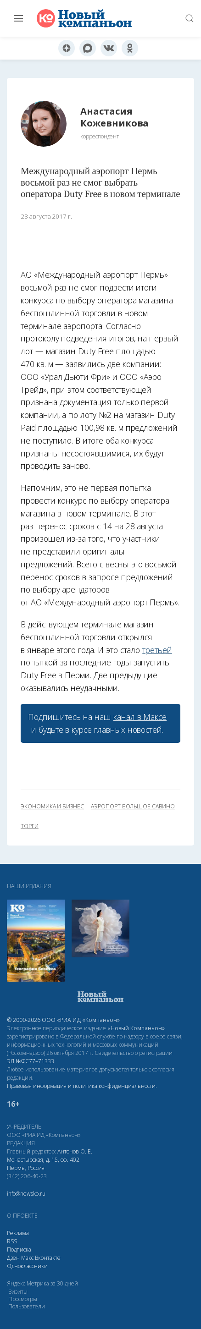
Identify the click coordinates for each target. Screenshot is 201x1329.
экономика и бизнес (52, 806)
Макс (27, 1258)
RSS (12, 1241)
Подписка (19, 1249)
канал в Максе (140, 716)
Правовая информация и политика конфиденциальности (81, 1086)
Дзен (13, 1258)
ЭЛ (30, 1061)
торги (30, 826)
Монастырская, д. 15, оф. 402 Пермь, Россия (43, 1164)
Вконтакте (48, 1258)
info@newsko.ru (26, 1193)
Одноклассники (27, 1266)
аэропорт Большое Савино (133, 806)
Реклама (18, 1233)
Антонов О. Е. (74, 1151)
